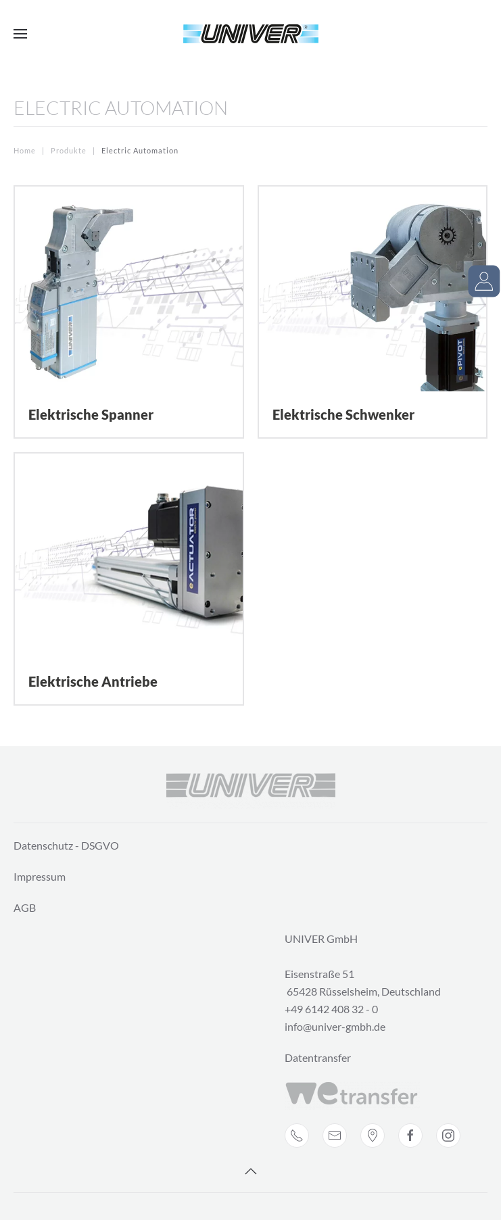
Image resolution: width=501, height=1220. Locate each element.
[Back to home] (250, 34)
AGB (25, 907)
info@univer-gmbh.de (335, 1026)
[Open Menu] (20, 34)
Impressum (40, 876)
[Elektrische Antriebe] (129, 579)
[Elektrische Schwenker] (373, 312)
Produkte (69, 150)
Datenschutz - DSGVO (66, 845)
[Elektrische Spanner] (129, 312)
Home (25, 150)
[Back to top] (250, 1171)
